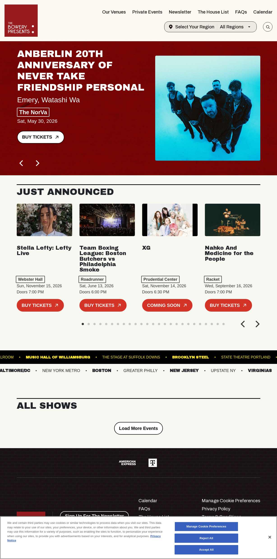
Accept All (206, 549)
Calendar (262, 11)
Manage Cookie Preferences (231, 500)
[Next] (37, 163)
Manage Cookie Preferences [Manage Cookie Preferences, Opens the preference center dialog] (206, 526)
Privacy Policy (216, 508)
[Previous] (22, 163)
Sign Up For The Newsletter (94, 515)
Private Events (147, 11)
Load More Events (138, 428)
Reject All (206, 538)
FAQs (241, 11)
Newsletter (180, 11)
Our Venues (114, 11)
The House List (213, 11)
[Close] (270, 537)
